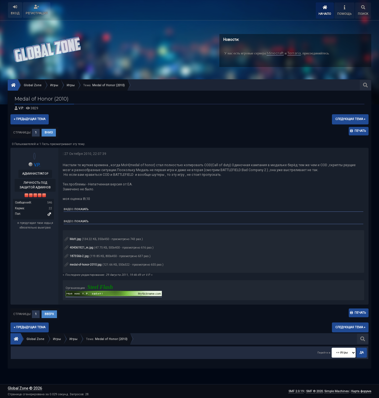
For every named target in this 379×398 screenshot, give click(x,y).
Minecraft (275, 53)
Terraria (294, 53)
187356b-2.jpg (76, 256)
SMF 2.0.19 (296, 391)
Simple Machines (336, 391)
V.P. (20, 108)
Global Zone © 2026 (25, 388)
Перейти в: (324, 352)
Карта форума (361, 391)
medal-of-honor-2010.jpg (83, 264)
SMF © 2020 (314, 391)
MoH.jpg (72, 239)
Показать (81, 209)
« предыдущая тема (29, 119)
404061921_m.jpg (78, 247)
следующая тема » (350, 119)
